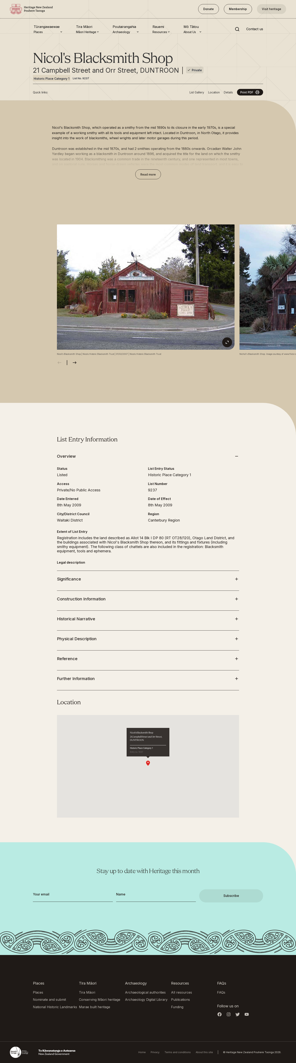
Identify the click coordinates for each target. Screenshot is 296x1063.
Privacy (155, 1052)
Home (142, 1052)
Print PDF (250, 92)
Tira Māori (87, 992)
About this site (204, 1052)
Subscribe (231, 896)
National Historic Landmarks (55, 1007)
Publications (180, 999)
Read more (148, 174)
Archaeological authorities (145, 992)
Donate (208, 9)
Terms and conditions (177, 1052)
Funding (177, 1007)
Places (38, 992)
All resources (181, 992)
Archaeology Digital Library (146, 999)
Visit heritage (271, 9)
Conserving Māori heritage (99, 999)
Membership (238, 9)
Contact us (254, 29)
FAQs (221, 992)
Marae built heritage (94, 1007)
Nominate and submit (49, 999)
